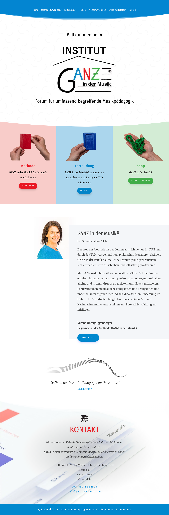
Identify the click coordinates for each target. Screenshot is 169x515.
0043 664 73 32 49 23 (84, 486)
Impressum (107, 509)
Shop (83, 10)
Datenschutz (123, 509)
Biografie (88, 337)
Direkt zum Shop (141, 181)
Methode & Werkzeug (51, 10)
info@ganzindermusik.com (85, 491)
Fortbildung (69, 10)
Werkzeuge (28, 186)
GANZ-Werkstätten (117, 10)
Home (35, 10)
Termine (84, 191)
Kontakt (132, 10)
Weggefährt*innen (97, 10)
